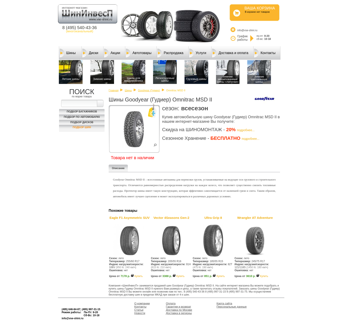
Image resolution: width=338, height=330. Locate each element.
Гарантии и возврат (178, 306)
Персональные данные (232, 306)
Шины (68, 53)
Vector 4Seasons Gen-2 (171, 217)
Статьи (138, 309)
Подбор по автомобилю (82, 116)
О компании (142, 303)
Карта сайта (224, 303)
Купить (139, 276)
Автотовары (138, 53)
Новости (139, 313)
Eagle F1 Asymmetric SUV (130, 217)
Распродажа (170, 53)
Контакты (264, 53)
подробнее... (246, 130)
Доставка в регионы (179, 313)
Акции (112, 53)
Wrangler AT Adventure (255, 217)
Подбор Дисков (81, 122)
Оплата (171, 303)
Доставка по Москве (179, 309)
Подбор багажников (82, 111)
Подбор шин (82, 127)
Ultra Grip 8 (213, 217)
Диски (90, 53)
